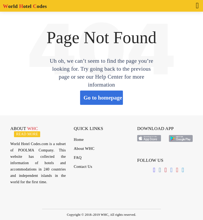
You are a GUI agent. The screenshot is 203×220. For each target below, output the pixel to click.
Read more (27, 134)
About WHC (84, 148)
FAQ (78, 157)
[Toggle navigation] (196, 5)
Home (79, 139)
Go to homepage (103, 98)
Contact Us (83, 166)
